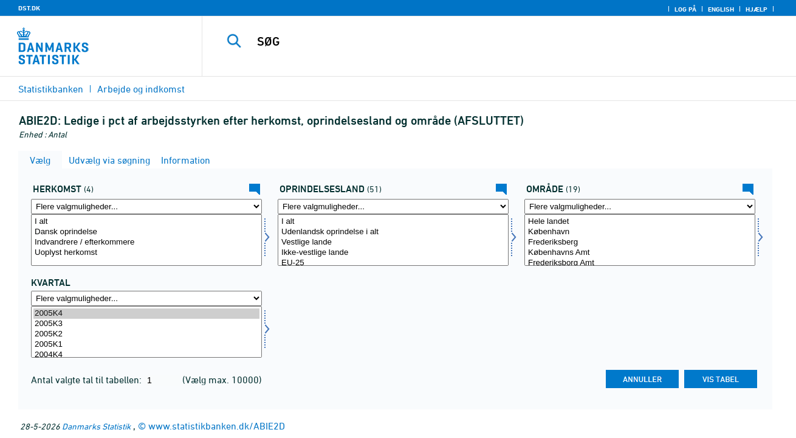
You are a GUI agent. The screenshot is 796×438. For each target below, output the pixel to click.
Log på (685, 9)
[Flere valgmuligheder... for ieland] (393, 206)
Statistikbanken (50, 88)
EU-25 (393, 263)
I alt (146, 222)
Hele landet (640, 222)
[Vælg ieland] (393, 240)
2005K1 (146, 344)
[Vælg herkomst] (146, 240)
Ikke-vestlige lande (393, 253)
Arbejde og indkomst (141, 88)
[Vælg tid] (146, 332)
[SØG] (486, 41)
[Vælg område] (639, 240)
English (721, 9)
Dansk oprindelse (146, 232)
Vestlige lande (393, 242)
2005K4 (146, 313)
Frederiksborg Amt (640, 263)
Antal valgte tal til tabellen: (87, 379)
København (640, 232)
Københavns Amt (640, 253)
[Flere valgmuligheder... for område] (639, 206)
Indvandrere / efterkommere (146, 242)
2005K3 (146, 324)
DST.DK (29, 8)
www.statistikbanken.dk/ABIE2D (216, 425)
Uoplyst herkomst (146, 253)
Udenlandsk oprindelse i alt (393, 232)
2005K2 (146, 334)
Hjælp (756, 9)
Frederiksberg (640, 242)
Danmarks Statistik (96, 426)
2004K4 (146, 355)
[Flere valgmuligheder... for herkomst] (146, 206)
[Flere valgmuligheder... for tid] (146, 298)
